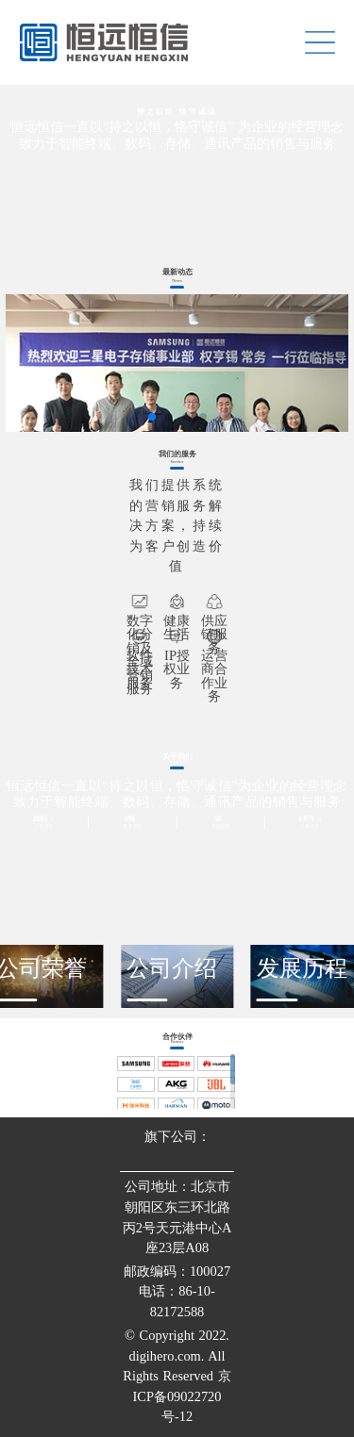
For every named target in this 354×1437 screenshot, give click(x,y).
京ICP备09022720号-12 (182, 1396)
